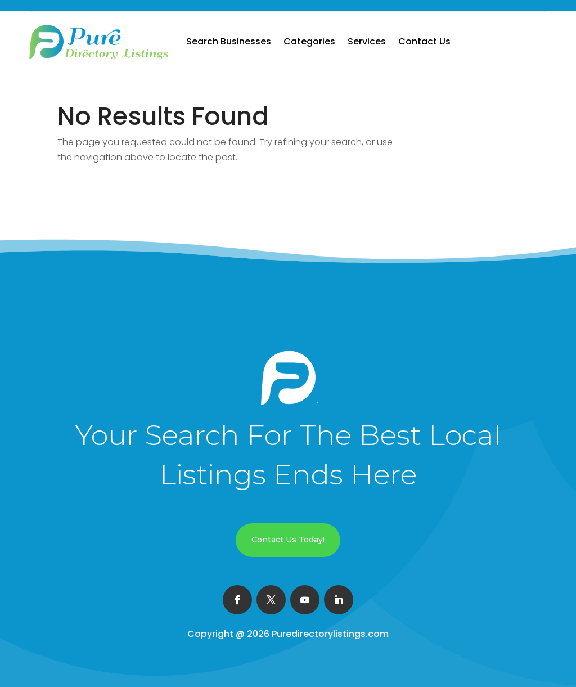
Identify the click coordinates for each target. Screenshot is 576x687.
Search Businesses (228, 41)
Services (367, 41)
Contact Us (424, 41)
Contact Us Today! (288, 540)
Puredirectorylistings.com (330, 633)
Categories (309, 41)
